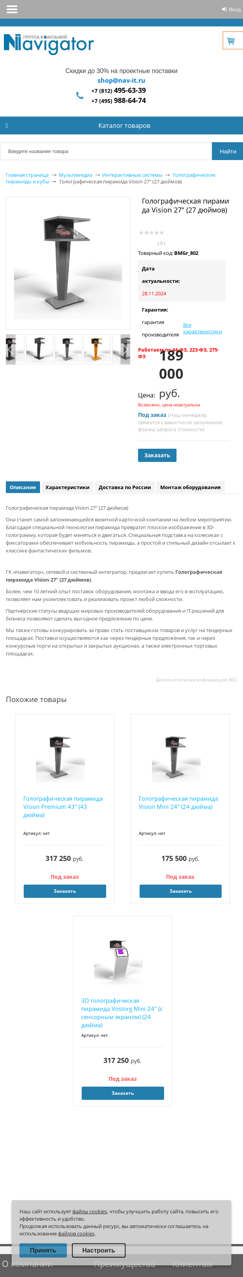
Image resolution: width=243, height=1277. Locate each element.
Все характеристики (202, 328)
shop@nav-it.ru (121, 80)
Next (125, 349)
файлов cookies (76, 1233)
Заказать (157, 455)
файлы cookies (89, 1211)
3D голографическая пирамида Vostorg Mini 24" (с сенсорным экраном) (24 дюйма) (122, 1013)
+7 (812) (118, 90)
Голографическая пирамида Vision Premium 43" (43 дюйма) (63, 806)
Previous (11, 349)
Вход (235, 9)
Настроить (98, 1250)
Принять (43, 1250)
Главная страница (27, 174)
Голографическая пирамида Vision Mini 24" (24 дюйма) (178, 802)
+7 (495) (118, 101)
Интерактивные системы (132, 174)
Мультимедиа (75, 174)
